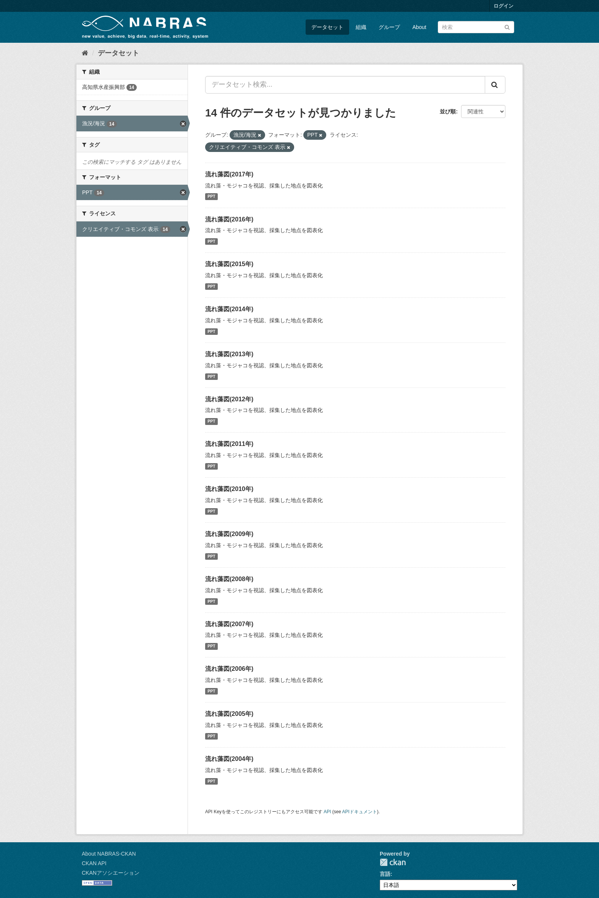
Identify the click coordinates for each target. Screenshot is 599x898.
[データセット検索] (476, 27)
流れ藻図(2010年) (229, 489)
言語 (385, 874)
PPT (211, 196)
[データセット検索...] (345, 85)
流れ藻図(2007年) (229, 624)
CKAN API (94, 863)
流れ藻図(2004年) (229, 759)
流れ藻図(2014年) (229, 309)
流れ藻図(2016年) (229, 219)
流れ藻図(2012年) (229, 399)
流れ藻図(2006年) (229, 668)
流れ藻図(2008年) (229, 579)
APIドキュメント (359, 811)
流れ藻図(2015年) (229, 264)
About (419, 27)
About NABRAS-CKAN (109, 854)
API (327, 811)
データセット (327, 27)
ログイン (503, 6)
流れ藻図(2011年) (229, 444)
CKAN (393, 862)
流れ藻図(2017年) (229, 174)
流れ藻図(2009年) (229, 534)
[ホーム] (85, 53)
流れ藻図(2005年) (229, 714)
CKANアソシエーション (110, 873)
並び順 (448, 111)
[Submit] (507, 26)
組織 (361, 27)
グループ (389, 27)
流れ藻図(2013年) (229, 354)
